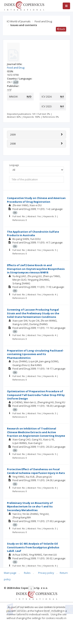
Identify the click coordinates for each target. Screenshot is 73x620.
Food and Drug (43, 21)
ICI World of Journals (19, 21)
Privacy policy (46, 573)
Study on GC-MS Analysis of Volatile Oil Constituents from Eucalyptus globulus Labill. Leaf (33, 547)
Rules (27, 573)
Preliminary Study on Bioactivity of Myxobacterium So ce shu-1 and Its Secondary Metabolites (30, 506)
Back (61, 29)
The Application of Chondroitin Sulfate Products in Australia (33, 233)
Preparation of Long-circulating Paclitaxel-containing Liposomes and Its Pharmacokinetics (35, 354)
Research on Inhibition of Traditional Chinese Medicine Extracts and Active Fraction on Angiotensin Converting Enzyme (36, 432)
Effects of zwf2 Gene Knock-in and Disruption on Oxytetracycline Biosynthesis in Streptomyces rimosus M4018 (36, 268)
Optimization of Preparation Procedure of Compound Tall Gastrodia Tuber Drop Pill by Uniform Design (36, 395)
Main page (10, 573)
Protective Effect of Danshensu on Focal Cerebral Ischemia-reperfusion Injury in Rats (36, 471)
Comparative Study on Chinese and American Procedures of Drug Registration (36, 199)
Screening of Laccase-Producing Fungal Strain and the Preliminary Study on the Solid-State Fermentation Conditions (33, 313)
